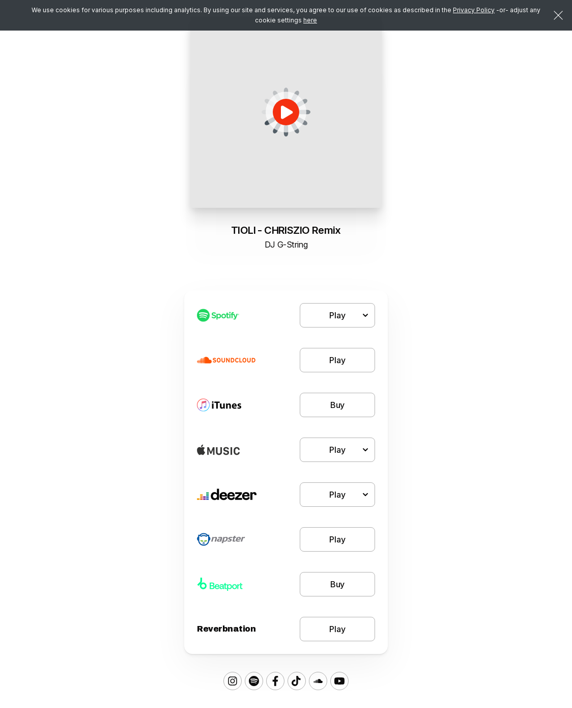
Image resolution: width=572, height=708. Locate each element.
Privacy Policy (474, 10)
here (310, 20)
